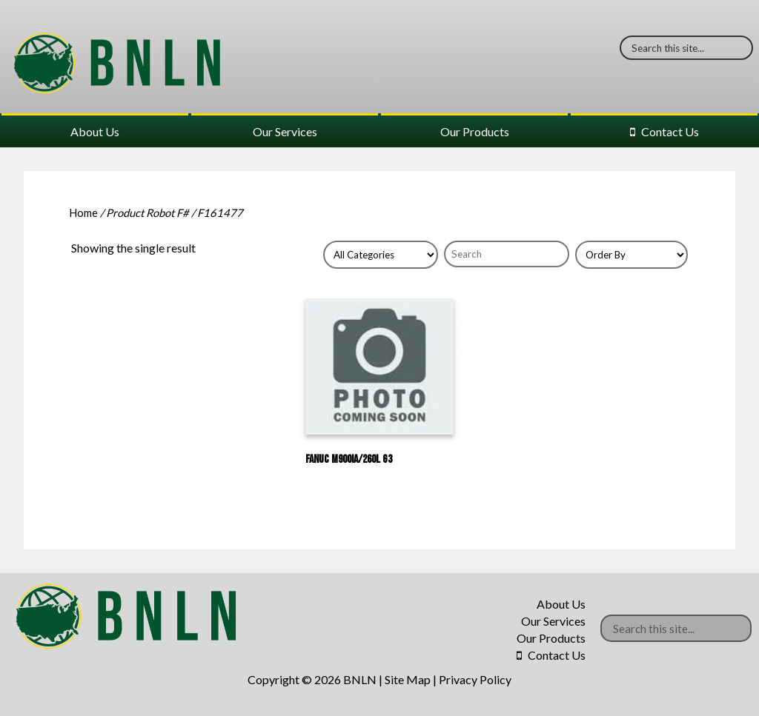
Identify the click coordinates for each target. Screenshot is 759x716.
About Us (94, 131)
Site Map (408, 679)
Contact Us (670, 131)
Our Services (285, 131)
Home (83, 212)
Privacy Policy (475, 679)
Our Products (474, 131)
